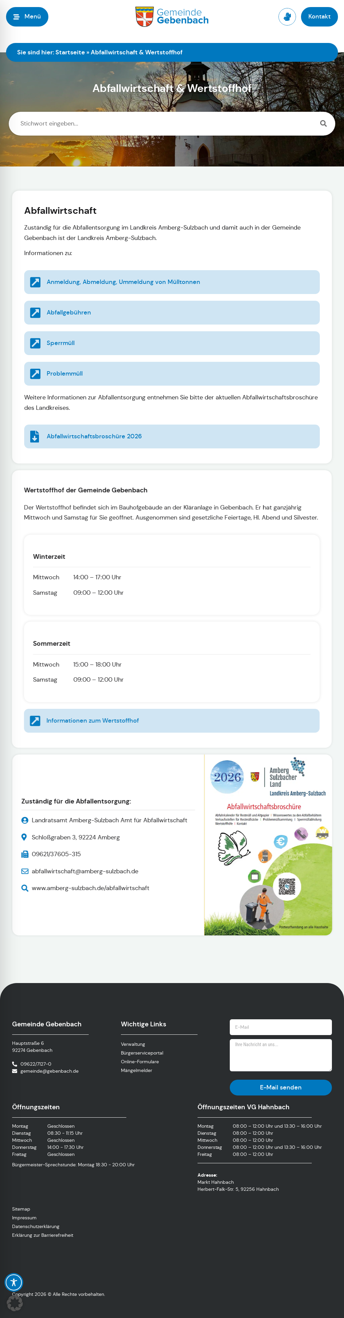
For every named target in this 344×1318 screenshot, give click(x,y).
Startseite (70, 52)
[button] (15, 1303)
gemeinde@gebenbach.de (49, 1071)
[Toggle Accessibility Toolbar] (14, 1282)
